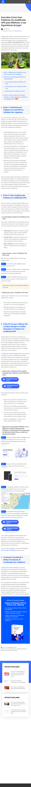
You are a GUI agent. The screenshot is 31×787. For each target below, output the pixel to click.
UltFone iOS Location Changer (10, 353)
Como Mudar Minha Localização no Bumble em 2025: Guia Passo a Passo (18, 711)
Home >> (4, 647)
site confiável (18, 264)
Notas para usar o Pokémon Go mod (15, 91)
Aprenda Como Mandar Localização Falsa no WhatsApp (18, 681)
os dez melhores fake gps (21, 285)
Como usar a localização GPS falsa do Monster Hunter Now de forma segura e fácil (18, 704)
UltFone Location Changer (19, 437)
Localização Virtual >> (12, 647)
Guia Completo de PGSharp (8, 550)
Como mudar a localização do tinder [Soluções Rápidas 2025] (18, 687)
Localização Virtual (17, 30)
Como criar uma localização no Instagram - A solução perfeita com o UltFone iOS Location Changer (18, 674)
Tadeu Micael (5, 29)
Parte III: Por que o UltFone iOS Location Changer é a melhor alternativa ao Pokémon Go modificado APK (15, 97)
